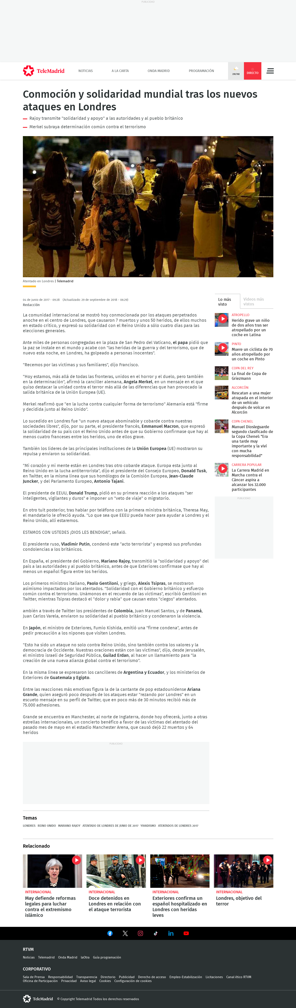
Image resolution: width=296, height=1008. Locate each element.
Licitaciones (214, 977)
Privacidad (69, 981)
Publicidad (127, 977)
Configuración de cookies (133, 981)
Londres (29, 825)
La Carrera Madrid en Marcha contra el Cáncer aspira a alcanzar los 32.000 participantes (221, 470)
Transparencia (86, 977)
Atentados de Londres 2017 (178, 825)
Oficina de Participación (40, 981)
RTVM (28, 949)
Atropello (240, 315)
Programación (201, 71)
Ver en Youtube (186, 933)
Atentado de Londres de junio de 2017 (110, 825)
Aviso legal (88, 981)
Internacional (38, 892)
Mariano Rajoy (69, 825)
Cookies (105, 981)
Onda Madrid (159, 71)
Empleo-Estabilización (185, 977)
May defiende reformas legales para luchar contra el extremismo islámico (52, 871)
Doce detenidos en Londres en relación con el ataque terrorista (116, 871)
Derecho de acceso (152, 977)
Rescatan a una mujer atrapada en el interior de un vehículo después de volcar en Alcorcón (221, 392)
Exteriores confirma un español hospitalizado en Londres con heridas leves (180, 871)
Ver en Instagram (140, 933)
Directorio (108, 977)
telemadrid (38, 999)
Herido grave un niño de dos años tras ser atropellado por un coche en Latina (221, 320)
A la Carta (120, 71)
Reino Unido (47, 825)
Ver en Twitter (125, 934)
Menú (270, 71)
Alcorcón (240, 387)
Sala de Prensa (34, 977)
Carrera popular (247, 465)
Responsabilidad (60, 977)
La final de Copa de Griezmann (221, 373)
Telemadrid (46, 957)
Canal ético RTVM (238, 977)
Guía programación (107, 957)
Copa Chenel (242, 421)
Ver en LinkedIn (171, 933)
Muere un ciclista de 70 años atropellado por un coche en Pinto (221, 349)
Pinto (236, 344)
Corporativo (37, 969)
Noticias (85, 71)
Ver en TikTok (155, 934)
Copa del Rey (243, 368)
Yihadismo (148, 825)
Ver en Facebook (110, 934)
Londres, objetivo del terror (243, 871)
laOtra (85, 957)
